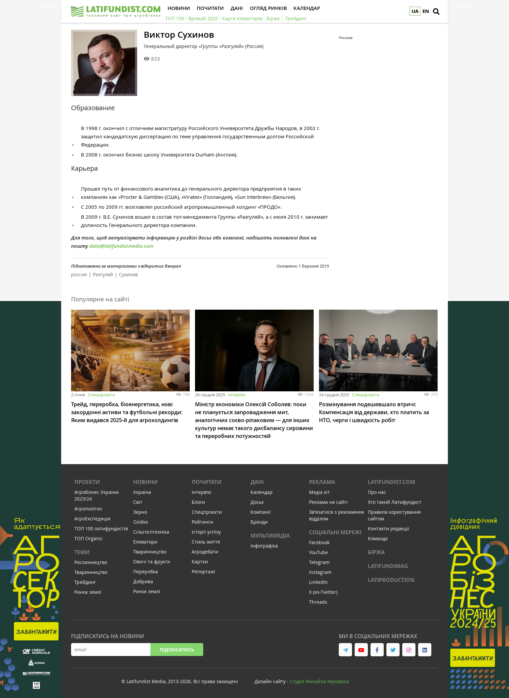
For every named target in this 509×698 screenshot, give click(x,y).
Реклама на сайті (328, 502)
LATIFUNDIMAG (388, 566)
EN (425, 11)
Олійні (140, 522)
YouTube (318, 552)
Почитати (206, 482)
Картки (200, 561)
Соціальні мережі (335, 532)
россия (79, 274)
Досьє (257, 502)
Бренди (259, 522)
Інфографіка (264, 546)
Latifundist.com (391, 482)
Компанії (261, 512)
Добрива (143, 581)
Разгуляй (103, 274)
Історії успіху (206, 532)
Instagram (320, 572)
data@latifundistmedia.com (121, 245)
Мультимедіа (270, 535)
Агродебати (205, 551)
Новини (145, 482)
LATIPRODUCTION (391, 580)
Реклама (322, 482)
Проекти (87, 482)
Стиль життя (206, 542)
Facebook (319, 542)
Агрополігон (88, 508)
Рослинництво (90, 562)
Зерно (140, 512)
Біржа (376, 552)
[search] (436, 11)
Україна (142, 492)
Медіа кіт (319, 492)
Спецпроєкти (101, 395)
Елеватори (145, 542)
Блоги (198, 502)
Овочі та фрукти (151, 561)
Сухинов (128, 274)
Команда (378, 538)
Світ (137, 502)
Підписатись (177, 649)
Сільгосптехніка (151, 532)
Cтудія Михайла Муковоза (319, 681)
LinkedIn (318, 582)
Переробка (145, 571)
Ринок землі (87, 592)
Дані (257, 482)
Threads (318, 602)
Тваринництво (90, 572)
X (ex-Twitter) (323, 592)
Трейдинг (85, 582)
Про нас (377, 492)
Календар (262, 492)
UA (414, 11)
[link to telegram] (345, 649)
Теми (82, 552)
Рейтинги (202, 522)
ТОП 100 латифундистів (101, 528)
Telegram (319, 562)
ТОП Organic (88, 538)
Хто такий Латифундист (394, 502)
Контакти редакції (388, 528)
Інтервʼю (237, 395)
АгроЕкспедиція (92, 518)
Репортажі (203, 571)
